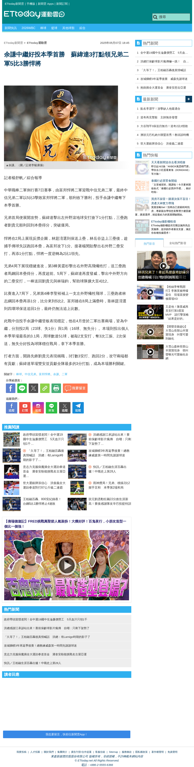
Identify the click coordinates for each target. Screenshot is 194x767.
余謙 (56, 374)
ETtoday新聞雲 (14, 3)
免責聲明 (172, 751)
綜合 (82, 28)
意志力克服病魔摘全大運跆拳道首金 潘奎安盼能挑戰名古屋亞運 (44, 471)
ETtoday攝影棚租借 (147, 213)
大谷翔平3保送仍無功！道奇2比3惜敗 (164, 126)
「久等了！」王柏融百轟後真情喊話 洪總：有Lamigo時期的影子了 (43, 455)
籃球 (54, 28)
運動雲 (37, 14)
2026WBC (29, 28)
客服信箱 (100, 751)
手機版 (31, 3)
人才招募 (35, 751)
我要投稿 (21, 751)
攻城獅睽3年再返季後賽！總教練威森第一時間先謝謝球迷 (40, 645)
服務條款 (127, 751)
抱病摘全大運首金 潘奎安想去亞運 (163, 87)
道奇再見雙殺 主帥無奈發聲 (158, 117)
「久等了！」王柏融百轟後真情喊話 (163, 70)
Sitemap (113, 751)
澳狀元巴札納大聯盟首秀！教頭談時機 (164, 134)
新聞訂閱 (62, 3)
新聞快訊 (11, 28)
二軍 (64, 374)
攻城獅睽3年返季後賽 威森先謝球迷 (164, 78)
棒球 (43, 28)
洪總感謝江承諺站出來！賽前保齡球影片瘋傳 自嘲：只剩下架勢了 (110, 439)
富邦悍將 (44, 374)
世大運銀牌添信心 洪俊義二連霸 (161, 143)
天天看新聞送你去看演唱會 (152, 162)
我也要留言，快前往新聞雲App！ (67, 734)
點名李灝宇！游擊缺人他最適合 (160, 108)
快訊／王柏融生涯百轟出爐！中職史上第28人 (32, 663)
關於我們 (49, 751)
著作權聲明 (157, 751)
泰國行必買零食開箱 (148, 176)
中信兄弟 (30, 374)
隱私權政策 (141, 751)
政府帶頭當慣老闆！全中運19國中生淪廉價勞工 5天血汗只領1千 (43, 439)
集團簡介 (62, 751)
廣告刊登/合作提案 (81, 751)
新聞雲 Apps (46, 3)
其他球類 (68, 28)
